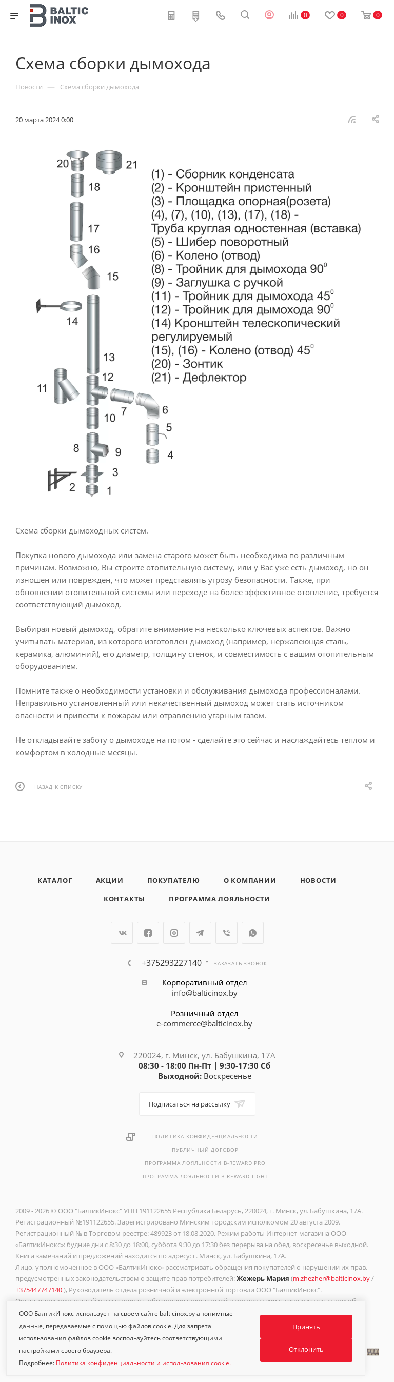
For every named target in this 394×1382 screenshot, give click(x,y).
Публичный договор (205, 1149)
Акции (110, 880)
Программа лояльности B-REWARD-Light (205, 1176)
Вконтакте (122, 933)
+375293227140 (172, 963)
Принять (306, 1326)
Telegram (200, 933)
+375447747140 (39, 1289)
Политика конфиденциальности (205, 1136)
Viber (226, 933)
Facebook (148, 933)
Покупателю (173, 880)
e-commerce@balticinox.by (204, 1023)
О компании (250, 880)
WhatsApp (253, 933)
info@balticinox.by (205, 993)
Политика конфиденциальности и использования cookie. (143, 1362)
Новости (318, 880)
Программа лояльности (219, 898)
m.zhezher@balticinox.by (331, 1278)
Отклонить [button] (306, 1349)
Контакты (124, 898)
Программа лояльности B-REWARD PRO (205, 1163)
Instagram (174, 933)
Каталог (54, 880)
